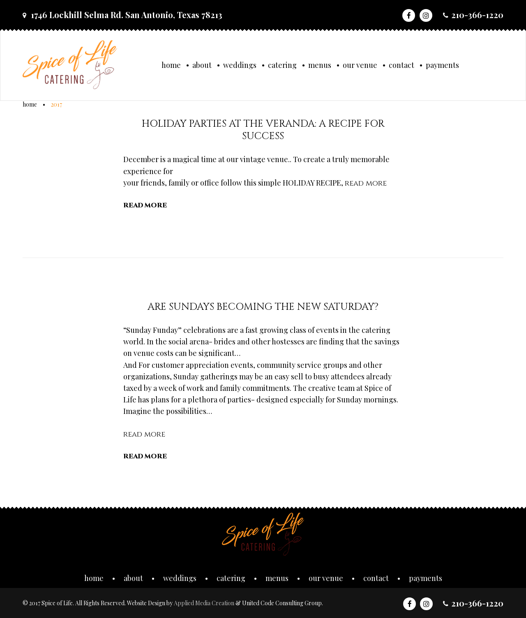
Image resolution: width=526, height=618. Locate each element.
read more (366, 183)
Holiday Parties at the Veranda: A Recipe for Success (263, 130)
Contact (401, 65)
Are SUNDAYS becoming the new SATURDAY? (263, 307)
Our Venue (360, 65)
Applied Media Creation (204, 603)
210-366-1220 (477, 14)
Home (171, 65)
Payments (442, 65)
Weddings (239, 65)
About (202, 65)
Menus (319, 65)
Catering (282, 65)
